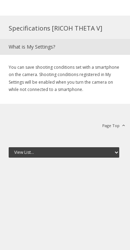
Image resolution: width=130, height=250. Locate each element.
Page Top (111, 125)
